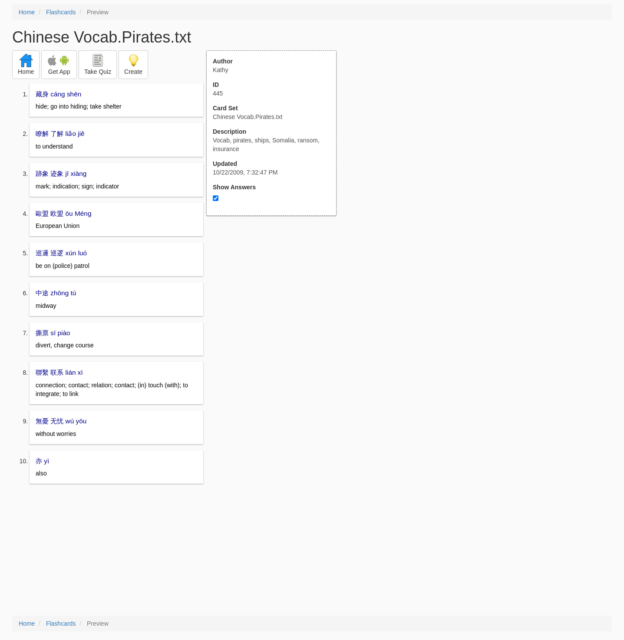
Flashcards (61, 12)
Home (27, 12)
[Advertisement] (276, 301)
